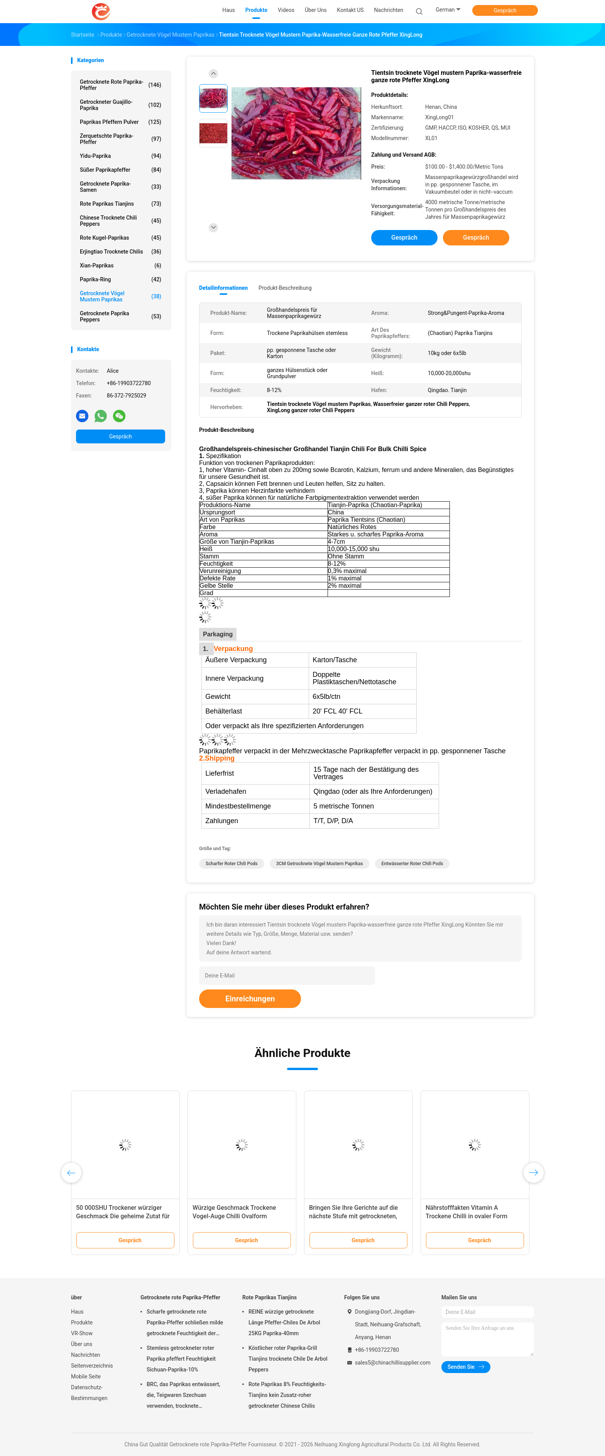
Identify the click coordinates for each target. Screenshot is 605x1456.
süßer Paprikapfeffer (120, 170)
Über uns (81, 1344)
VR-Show (82, 1333)
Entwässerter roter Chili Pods (412, 863)
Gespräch (504, 10)
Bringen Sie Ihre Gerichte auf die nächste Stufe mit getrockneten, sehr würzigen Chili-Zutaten (353, 1216)
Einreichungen (250, 998)
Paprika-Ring (120, 279)
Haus (77, 1312)
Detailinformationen (223, 288)
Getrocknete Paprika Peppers (120, 316)
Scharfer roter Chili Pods (232, 863)
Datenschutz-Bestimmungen (89, 1392)
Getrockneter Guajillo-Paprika (120, 105)
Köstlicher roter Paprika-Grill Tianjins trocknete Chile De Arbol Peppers (288, 1359)
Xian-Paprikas (120, 265)
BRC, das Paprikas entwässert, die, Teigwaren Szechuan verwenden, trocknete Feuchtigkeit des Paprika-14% (183, 1396)
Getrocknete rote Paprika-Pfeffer (120, 85)
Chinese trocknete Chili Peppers (120, 221)
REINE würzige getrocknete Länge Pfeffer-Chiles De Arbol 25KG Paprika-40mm (284, 1322)
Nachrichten (85, 1355)
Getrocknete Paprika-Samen (120, 187)
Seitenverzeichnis (92, 1366)
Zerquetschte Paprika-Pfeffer (120, 139)
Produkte (82, 1322)
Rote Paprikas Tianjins (120, 204)
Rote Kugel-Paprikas (120, 238)
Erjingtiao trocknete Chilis (120, 251)
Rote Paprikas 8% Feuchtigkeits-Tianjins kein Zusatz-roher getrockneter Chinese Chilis (287, 1395)
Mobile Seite (86, 1376)
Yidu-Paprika (120, 156)
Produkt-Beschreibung (285, 288)
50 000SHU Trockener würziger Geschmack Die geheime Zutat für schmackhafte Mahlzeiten (123, 1216)
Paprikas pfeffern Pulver (120, 122)
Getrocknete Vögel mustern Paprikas (120, 296)
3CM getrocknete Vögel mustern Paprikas (319, 863)
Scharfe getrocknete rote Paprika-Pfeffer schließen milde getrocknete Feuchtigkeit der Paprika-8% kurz (185, 1324)
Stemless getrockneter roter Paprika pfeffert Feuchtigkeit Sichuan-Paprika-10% (181, 1359)
